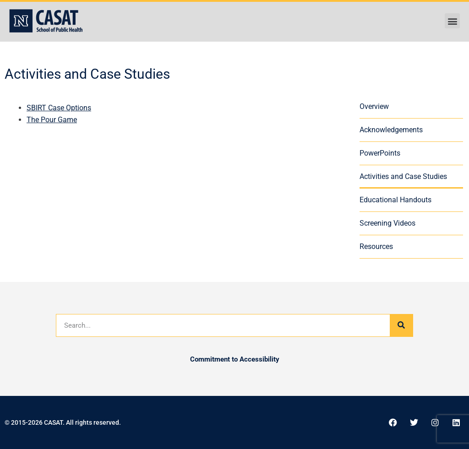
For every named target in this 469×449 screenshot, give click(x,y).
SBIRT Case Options (59, 107)
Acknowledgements (391, 129)
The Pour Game (52, 119)
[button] (452, 20)
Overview (374, 106)
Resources (376, 246)
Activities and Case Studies (403, 176)
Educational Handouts (395, 199)
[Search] (401, 325)
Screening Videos (387, 223)
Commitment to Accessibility (234, 359)
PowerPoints (380, 153)
